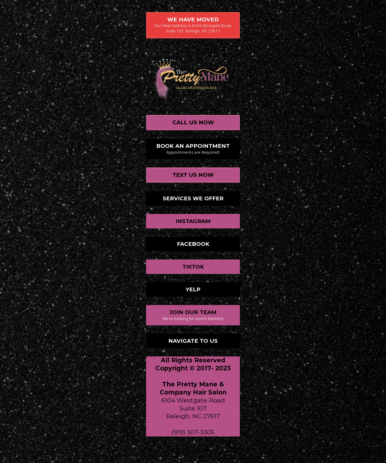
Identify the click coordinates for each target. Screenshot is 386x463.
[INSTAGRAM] (193, 221)
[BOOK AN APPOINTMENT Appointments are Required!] (193, 149)
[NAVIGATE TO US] (193, 341)
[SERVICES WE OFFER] (193, 198)
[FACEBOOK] (193, 244)
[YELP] (193, 289)
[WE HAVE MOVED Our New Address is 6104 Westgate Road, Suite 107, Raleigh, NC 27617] (193, 25)
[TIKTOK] (193, 266)
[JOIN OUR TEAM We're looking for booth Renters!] (193, 315)
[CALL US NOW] (193, 122)
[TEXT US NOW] (193, 175)
